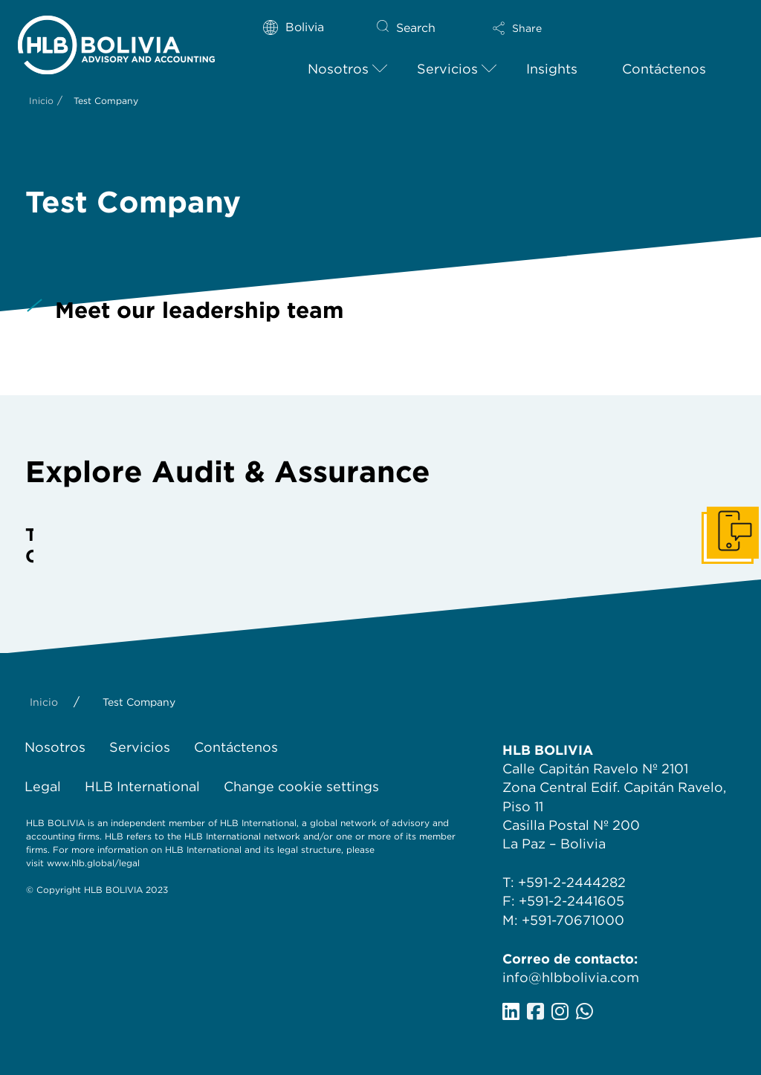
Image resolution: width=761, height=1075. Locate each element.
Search (415, 28)
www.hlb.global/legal (93, 862)
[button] (543, 28)
